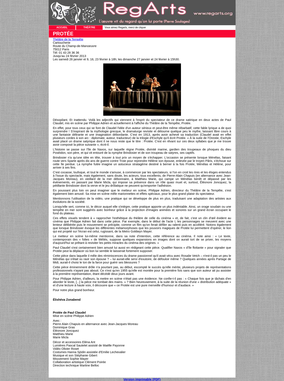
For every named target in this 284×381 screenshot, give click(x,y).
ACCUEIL (62, 27)
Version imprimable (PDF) (141, 379)
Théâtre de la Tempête (68, 39)
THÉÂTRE (89, 27)
